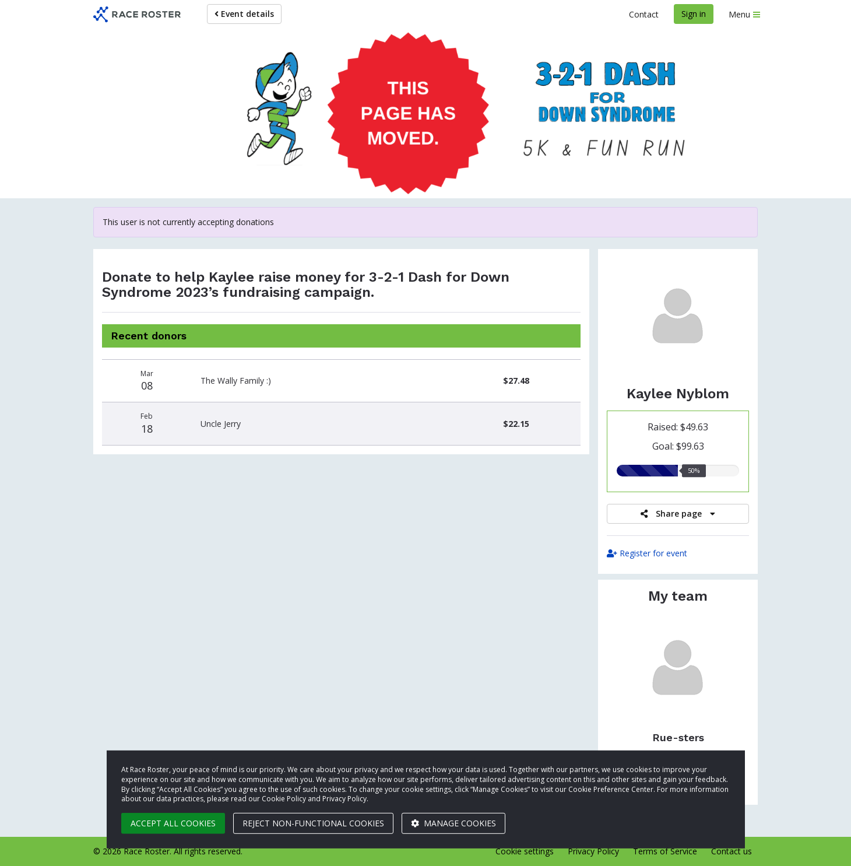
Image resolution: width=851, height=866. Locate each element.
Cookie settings (524, 851)
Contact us (731, 851)
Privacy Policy (593, 851)
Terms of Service (665, 851)
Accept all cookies (173, 823)
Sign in (693, 13)
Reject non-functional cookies (313, 823)
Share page (678, 513)
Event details (244, 13)
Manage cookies (453, 823)
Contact (644, 14)
